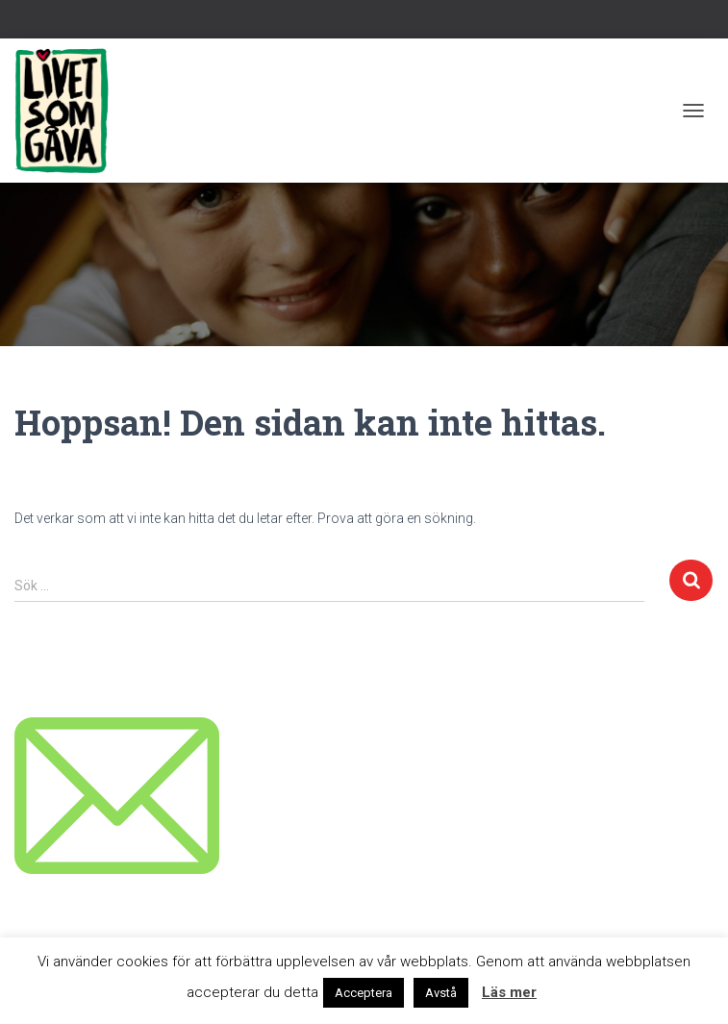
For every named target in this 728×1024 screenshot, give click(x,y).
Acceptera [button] (363, 993)
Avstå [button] (441, 993)
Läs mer (509, 992)
